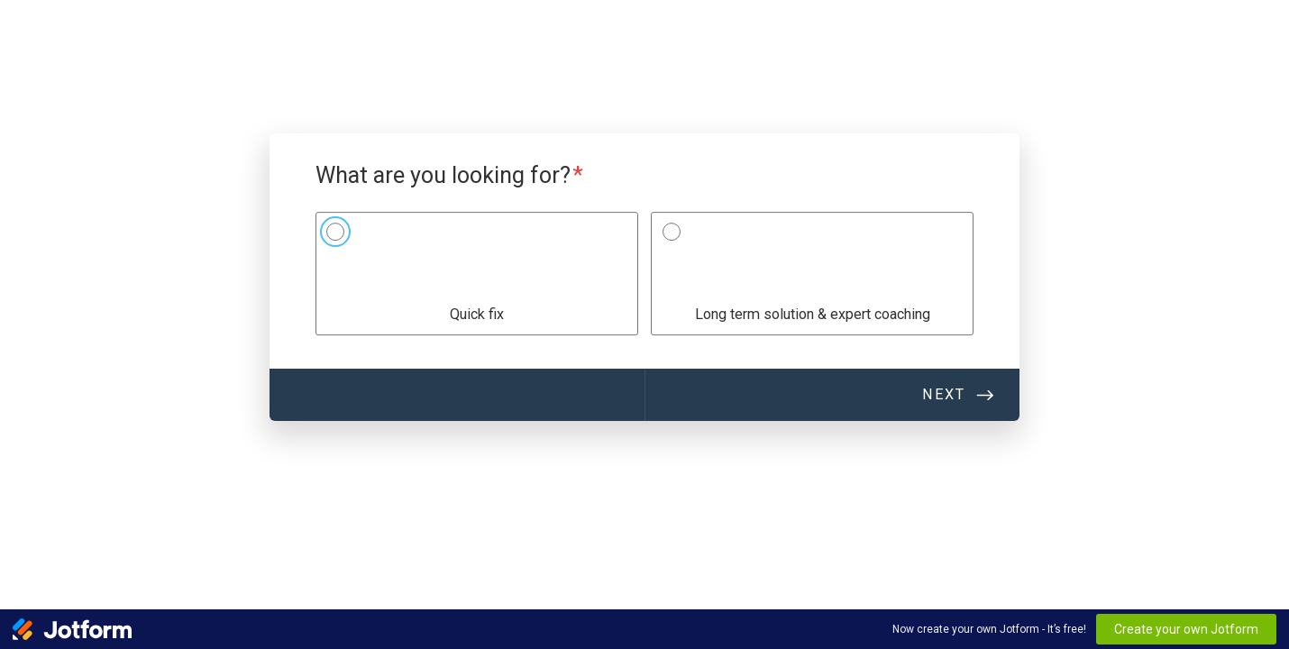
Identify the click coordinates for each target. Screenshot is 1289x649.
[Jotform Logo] (72, 629)
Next (943, 394)
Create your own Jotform (1186, 629)
